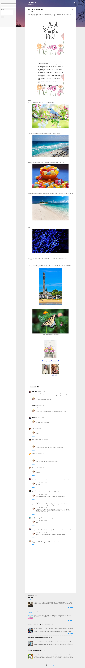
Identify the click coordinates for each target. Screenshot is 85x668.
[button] (72, 9)
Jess (33, 528)
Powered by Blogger (50, 665)
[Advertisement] (50, 582)
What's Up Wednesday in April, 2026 (36, 611)
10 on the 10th (33, 386)
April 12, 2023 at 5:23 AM (41, 391)
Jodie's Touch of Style (36, 439)
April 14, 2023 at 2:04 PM (43, 507)
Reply (33, 414)
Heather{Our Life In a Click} (37, 490)
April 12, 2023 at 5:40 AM (41, 405)
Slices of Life (32, 2)
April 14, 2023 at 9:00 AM (45, 517)
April (38, 386)
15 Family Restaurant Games (34, 597)
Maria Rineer (34, 391)
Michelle (34, 502)
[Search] (75, 3)
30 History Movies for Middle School (36, 650)
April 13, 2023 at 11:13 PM (41, 467)
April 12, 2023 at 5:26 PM (45, 439)
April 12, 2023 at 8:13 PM (43, 445)
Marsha (33, 453)
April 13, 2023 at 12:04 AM (40, 453)
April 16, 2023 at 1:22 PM (43, 470)
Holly (33, 428)
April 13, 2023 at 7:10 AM (43, 459)
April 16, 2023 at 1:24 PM (43, 532)
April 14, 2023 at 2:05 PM (43, 494)
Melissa (33, 478)
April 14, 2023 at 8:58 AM (40, 502)
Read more (70, 607)
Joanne (37, 397)
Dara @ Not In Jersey (36, 517)
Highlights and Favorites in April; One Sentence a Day (40, 637)
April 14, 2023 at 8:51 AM (47, 490)
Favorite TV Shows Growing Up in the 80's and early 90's (40, 624)
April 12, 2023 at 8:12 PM (43, 420)
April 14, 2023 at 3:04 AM (40, 478)
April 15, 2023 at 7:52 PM (38, 528)
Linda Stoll (34, 467)
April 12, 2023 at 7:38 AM (38, 428)
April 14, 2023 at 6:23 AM (43, 482)
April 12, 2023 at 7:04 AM (40, 417)
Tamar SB (34, 417)
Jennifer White (35, 540)
